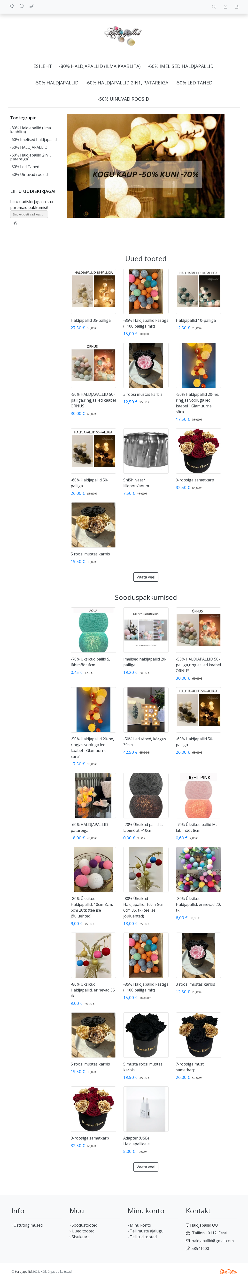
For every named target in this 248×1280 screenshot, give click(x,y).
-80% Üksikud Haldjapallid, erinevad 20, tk (198, 904)
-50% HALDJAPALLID (56, 82)
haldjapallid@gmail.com (213, 1240)
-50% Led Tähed (193, 82)
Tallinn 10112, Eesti (209, 1233)
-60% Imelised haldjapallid (180, 66)
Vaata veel (146, 577)
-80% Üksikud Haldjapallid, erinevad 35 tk (93, 990)
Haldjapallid (23, 1271)
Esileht (42, 66)
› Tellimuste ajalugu (145, 1231)
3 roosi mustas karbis (143, 394)
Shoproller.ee (228, 1271)
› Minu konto (139, 1225)
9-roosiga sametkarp (195, 480)
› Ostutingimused (27, 1225)
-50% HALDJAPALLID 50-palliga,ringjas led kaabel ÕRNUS (93, 400)
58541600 (200, 1248)
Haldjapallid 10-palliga (196, 320)
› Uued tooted (82, 1231)
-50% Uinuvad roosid (123, 99)
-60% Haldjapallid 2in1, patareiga (126, 82)
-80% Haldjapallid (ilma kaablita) (99, 66)
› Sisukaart (79, 1236)
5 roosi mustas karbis (90, 554)
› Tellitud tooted (142, 1236)
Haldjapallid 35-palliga (91, 320)
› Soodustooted (83, 1225)
